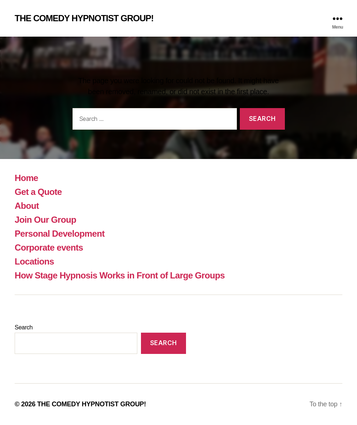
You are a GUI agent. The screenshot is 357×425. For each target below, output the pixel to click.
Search (24, 327)
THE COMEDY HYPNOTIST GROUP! (84, 18)
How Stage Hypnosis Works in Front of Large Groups (120, 275)
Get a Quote (38, 192)
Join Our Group (45, 220)
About (27, 206)
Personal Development (59, 234)
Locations (34, 261)
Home (26, 178)
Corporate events (49, 247)
